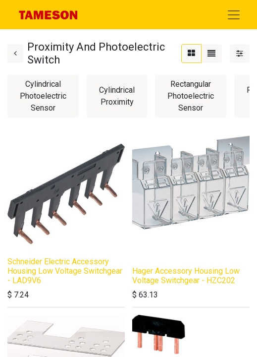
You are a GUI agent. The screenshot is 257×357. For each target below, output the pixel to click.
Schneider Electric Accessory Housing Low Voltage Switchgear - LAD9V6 (64, 271)
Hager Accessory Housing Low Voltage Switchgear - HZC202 (186, 275)
